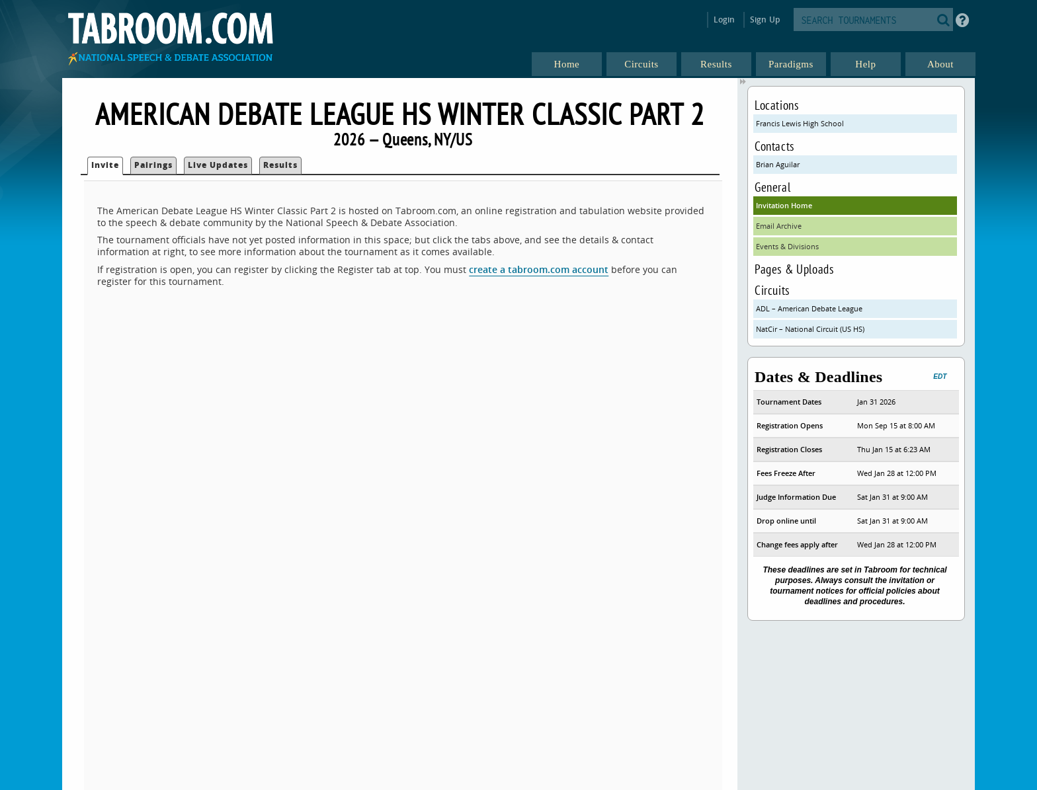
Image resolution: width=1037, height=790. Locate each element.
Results (280, 165)
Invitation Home (784, 205)
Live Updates (218, 165)
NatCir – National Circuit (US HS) (810, 329)
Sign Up (765, 19)
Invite (105, 165)
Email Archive (779, 226)
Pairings (153, 165)
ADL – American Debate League (809, 308)
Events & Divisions (787, 246)
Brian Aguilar (778, 164)
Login (724, 19)
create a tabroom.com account (538, 269)
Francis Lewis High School (800, 123)
